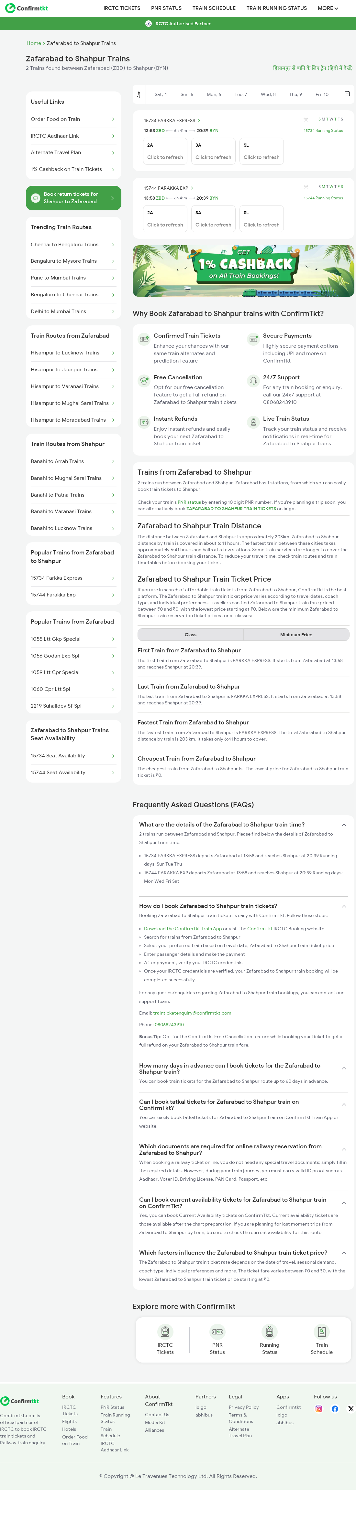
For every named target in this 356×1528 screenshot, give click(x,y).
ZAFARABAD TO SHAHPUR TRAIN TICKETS (231, 508)
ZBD (160, 130)
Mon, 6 (214, 94)
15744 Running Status (323, 198)
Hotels (69, 1429)
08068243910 (169, 1024)
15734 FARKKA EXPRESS (173, 120)
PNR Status (166, 8)
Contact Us (157, 1414)
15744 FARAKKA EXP (169, 188)
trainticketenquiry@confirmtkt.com (192, 1013)
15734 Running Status (323, 130)
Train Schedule (214, 8)
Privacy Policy (244, 1407)
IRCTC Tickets (122, 8)
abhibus (204, 1414)
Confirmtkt (288, 1407)
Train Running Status (277, 8)
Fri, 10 (322, 94)
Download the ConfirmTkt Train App (183, 928)
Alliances (154, 1430)
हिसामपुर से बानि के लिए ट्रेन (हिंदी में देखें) (313, 68)
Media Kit (155, 1422)
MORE (328, 8)
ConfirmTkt (260, 928)
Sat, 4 (161, 94)
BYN (213, 130)
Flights (69, 1421)
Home (34, 43)
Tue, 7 (241, 94)
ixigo (200, 1407)
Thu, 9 (295, 94)
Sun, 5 (187, 94)
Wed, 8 (268, 94)
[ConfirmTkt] (19, 1404)
